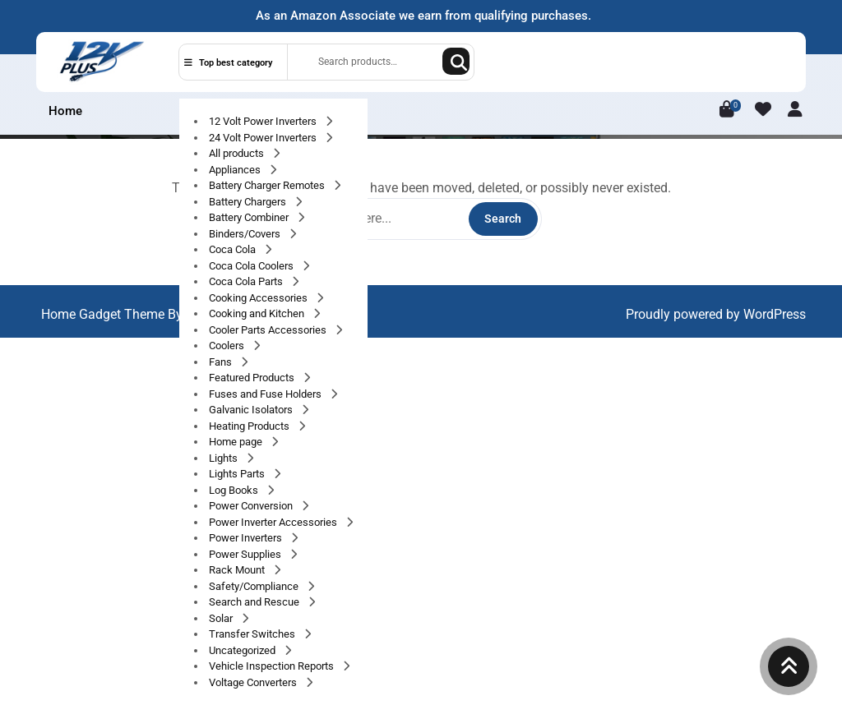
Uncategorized (243, 650)
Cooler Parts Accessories (269, 330)
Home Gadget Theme (104, 314)
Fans (221, 362)
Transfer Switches (253, 634)
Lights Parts (238, 474)
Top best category (228, 63)
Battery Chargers (249, 202)
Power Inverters (247, 538)
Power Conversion (252, 506)
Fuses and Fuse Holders (266, 394)
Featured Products (253, 377)
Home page (237, 441)
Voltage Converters (254, 682)
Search (456, 61)
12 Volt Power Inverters (264, 121)
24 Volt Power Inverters (264, 137)
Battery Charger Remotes (268, 185)
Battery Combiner (250, 217)
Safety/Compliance (255, 586)
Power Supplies (246, 554)
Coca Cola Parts (247, 281)
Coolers (228, 345)
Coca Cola (233, 249)
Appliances (236, 170)
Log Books (235, 490)
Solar (222, 618)
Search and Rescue (255, 602)
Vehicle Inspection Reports (272, 666)
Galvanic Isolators (252, 409)
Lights (224, 458)
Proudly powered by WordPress (716, 314)
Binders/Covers (246, 234)
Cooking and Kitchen (258, 313)
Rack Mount (238, 570)
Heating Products (250, 426)
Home (65, 111)
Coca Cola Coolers (252, 266)
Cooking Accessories (259, 298)
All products (237, 153)
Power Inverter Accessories (274, 522)
